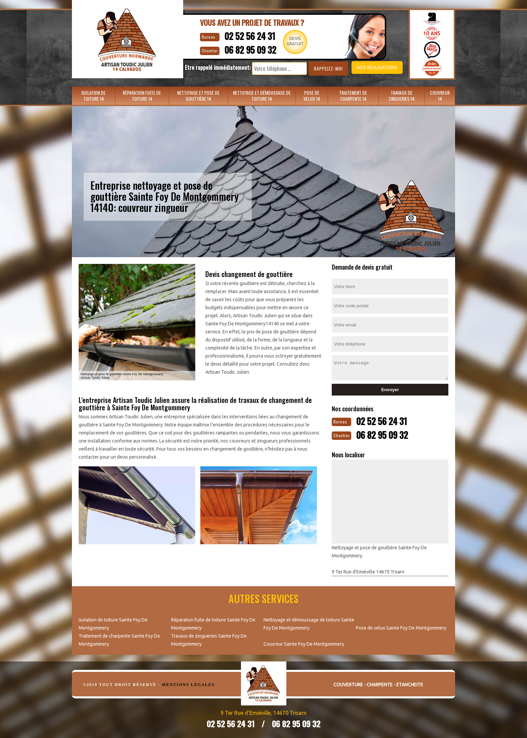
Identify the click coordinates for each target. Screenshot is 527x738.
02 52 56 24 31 (245, 35)
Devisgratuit (296, 41)
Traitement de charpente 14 (353, 95)
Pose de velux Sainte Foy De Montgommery (401, 627)
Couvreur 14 (440, 95)
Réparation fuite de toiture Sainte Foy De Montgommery (213, 623)
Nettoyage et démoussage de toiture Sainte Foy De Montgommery (309, 623)
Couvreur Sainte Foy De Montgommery (304, 643)
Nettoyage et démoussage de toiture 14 (262, 95)
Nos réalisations (369, 67)
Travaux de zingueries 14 (401, 95)
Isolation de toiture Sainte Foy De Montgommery (113, 623)
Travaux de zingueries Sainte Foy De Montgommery (209, 639)
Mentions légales (188, 684)
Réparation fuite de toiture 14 (142, 95)
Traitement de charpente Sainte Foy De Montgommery (119, 639)
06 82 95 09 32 (247, 48)
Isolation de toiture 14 (93, 95)
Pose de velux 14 (311, 95)
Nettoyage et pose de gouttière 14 (198, 95)
